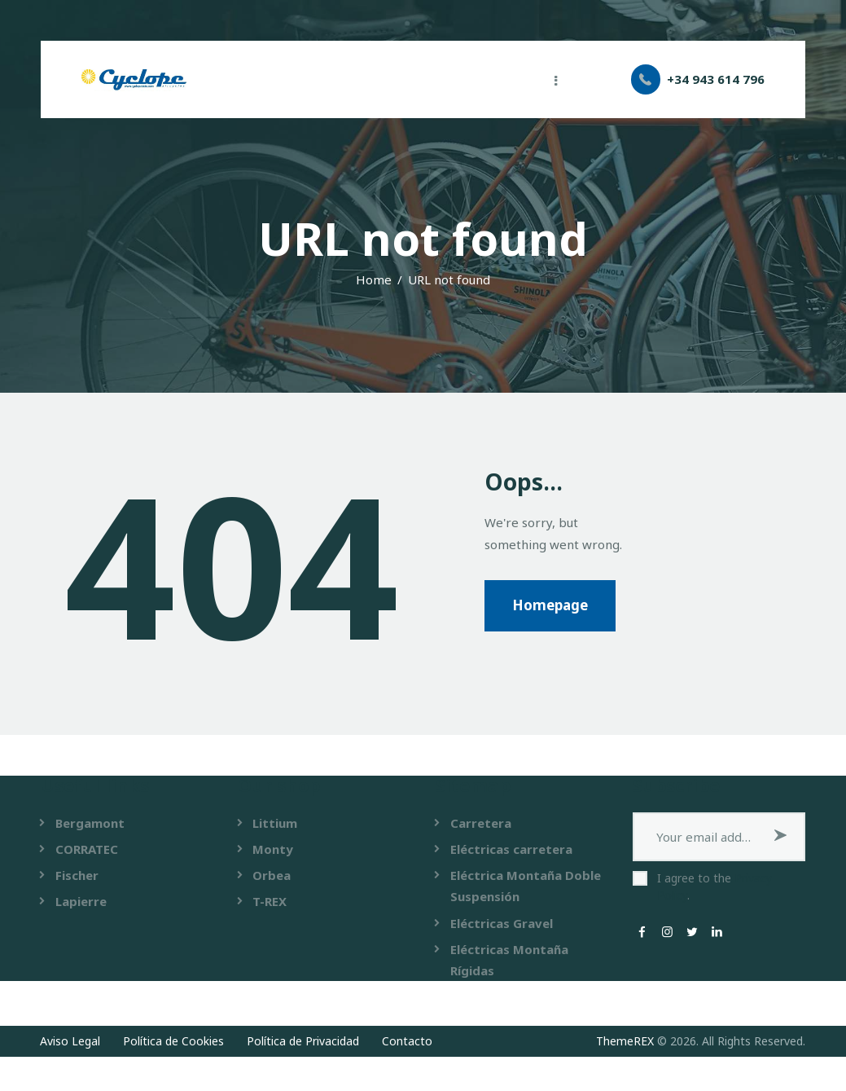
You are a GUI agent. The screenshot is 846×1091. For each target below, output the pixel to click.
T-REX (269, 901)
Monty (272, 849)
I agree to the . (714, 886)
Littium (274, 823)
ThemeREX (625, 1041)
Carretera (480, 823)
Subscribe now (780, 837)
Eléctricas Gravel (501, 923)
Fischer (77, 875)
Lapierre (81, 901)
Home (374, 279)
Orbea (271, 875)
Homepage (550, 605)
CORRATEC (86, 849)
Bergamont (90, 823)
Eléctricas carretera (511, 849)
